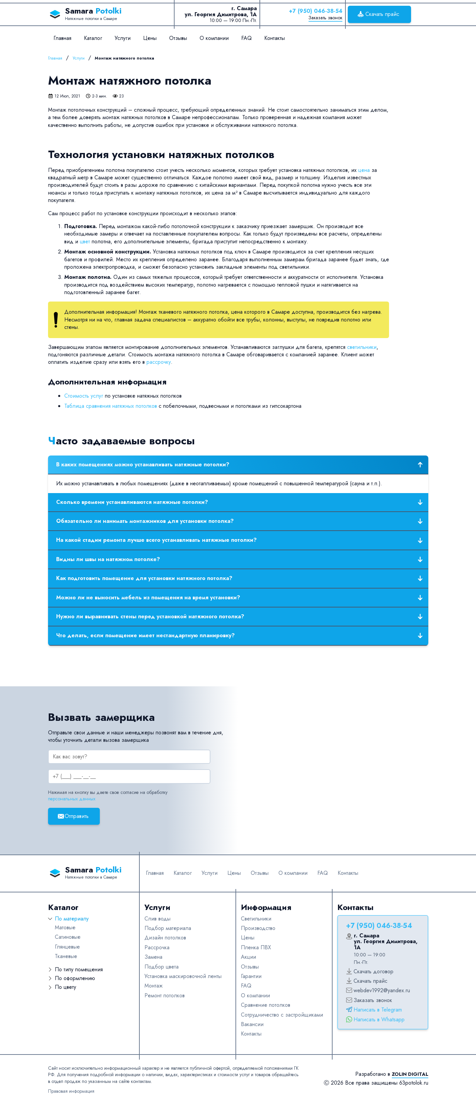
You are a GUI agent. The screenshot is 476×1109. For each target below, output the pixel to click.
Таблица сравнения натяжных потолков (110, 406)
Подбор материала (167, 928)
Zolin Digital (410, 1074)
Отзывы (178, 38)
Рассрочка (156, 948)
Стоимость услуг (83, 396)
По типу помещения (79, 970)
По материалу (72, 919)
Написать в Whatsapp (379, 1020)
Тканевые (66, 956)
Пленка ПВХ (256, 948)
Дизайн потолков (165, 938)
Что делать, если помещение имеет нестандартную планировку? (145, 635)
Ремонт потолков (164, 996)
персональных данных (71, 798)
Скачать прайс (382, 14)
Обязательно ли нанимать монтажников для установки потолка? (145, 521)
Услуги (123, 38)
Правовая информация (71, 1091)
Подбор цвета (161, 967)
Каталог (93, 38)
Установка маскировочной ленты (183, 976)
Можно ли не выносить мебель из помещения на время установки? (148, 597)
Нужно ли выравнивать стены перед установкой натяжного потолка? (150, 616)
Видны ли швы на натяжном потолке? (108, 559)
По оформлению (75, 978)
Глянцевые (67, 947)
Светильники (256, 919)
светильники (362, 347)
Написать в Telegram (378, 1010)
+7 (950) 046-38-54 (315, 11)
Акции (248, 957)
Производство (258, 928)
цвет (85, 241)
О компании (214, 38)
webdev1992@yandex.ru (382, 991)
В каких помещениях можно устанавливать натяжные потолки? (142, 464)
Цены (150, 38)
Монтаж (153, 986)
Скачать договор (374, 972)
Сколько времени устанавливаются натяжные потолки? (132, 502)
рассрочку (158, 362)
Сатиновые (68, 937)
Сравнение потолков (265, 1005)
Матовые (65, 928)
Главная (62, 38)
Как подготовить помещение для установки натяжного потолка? (144, 578)
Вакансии (252, 1024)
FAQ (246, 38)
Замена (153, 957)
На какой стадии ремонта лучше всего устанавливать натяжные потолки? (156, 540)
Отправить (78, 816)
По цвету (65, 988)
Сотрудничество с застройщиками (282, 1015)
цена (364, 170)
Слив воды (157, 919)
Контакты (274, 38)
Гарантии (251, 976)
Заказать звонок (325, 17)
